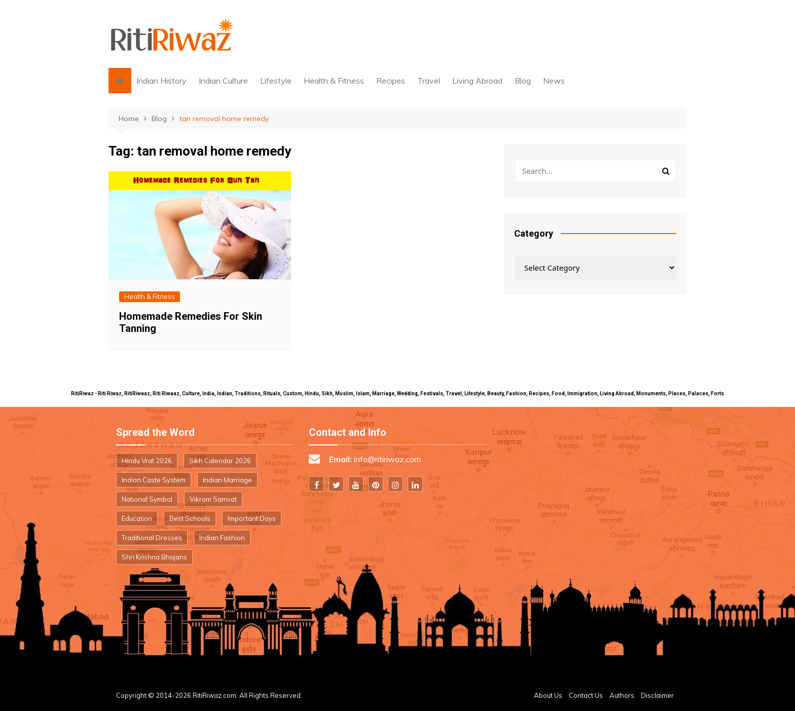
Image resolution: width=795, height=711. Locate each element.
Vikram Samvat (213, 499)
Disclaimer (657, 695)
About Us (548, 695)
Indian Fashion (222, 538)
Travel (428, 81)
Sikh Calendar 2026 (220, 461)
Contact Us (586, 695)
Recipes (390, 81)
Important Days (252, 518)
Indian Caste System (154, 480)
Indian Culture (223, 81)
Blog (523, 81)
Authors (621, 695)
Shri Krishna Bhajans (154, 557)
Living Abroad (477, 81)
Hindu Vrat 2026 (147, 461)
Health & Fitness (334, 81)
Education (137, 518)
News (554, 81)
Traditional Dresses (152, 538)
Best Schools (189, 518)
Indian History (161, 81)
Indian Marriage (227, 480)
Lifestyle (276, 81)
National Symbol (147, 499)
